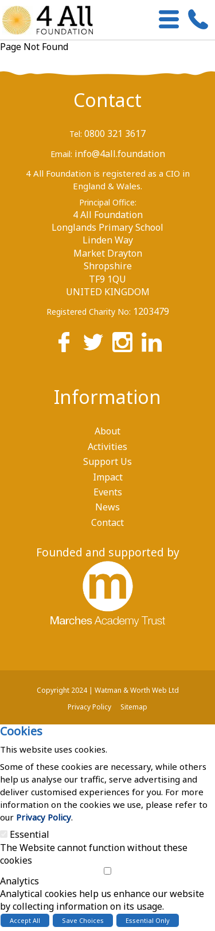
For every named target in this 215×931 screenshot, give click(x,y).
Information (107, 396)
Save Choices (83, 920)
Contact (107, 99)
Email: (61, 153)
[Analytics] (107, 871)
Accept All (25, 920)
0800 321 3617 (115, 133)
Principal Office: (107, 202)
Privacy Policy (43, 817)
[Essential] (3, 834)
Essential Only (148, 920)
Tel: (75, 133)
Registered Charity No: (88, 311)
